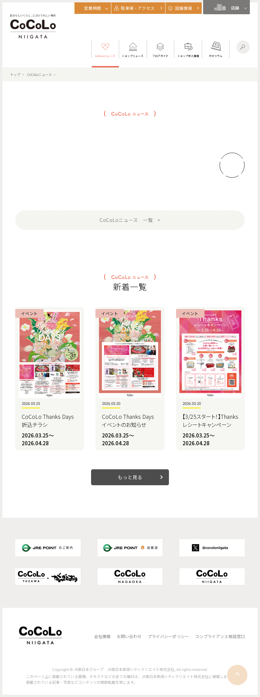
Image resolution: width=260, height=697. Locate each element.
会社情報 (102, 636)
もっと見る (130, 477)
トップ (15, 74)
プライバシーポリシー (168, 636)
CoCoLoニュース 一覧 (126, 220)
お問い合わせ (129, 636)
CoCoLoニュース (39, 74)
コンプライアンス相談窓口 (220, 636)
